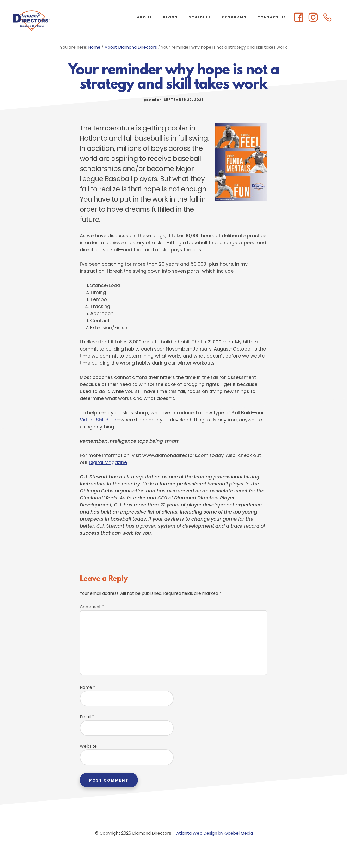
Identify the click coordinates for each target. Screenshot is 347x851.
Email (87, 717)
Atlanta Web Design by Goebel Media (214, 833)
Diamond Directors (52, 20)
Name (87, 687)
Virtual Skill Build (98, 419)
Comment (92, 607)
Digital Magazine (108, 462)
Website (88, 746)
